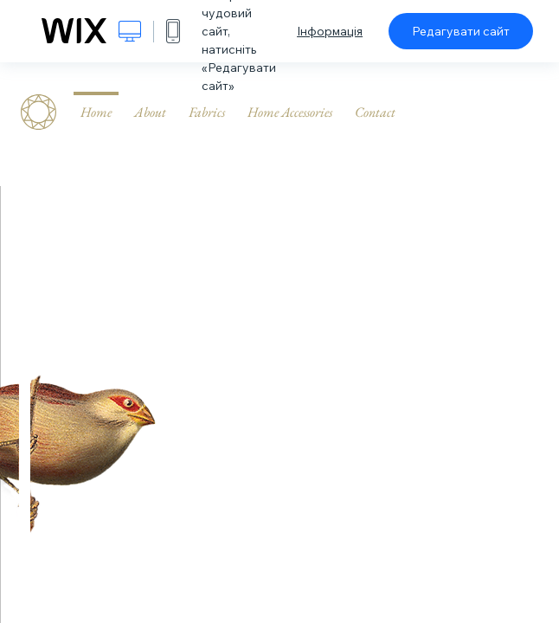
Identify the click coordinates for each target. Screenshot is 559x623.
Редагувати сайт (461, 31)
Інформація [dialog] (330, 31)
